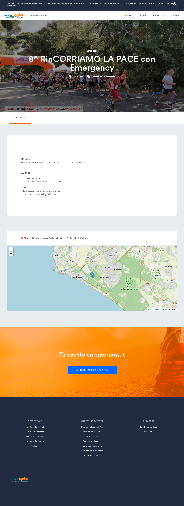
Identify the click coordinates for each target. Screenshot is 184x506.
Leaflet (150, 310)
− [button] (11, 254)
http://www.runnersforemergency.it (41, 191)
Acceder (176, 15)
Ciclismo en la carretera (92, 451)
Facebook (148, 432)
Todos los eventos (92, 455)
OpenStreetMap (161, 310)
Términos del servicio (35, 427)
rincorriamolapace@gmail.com (38, 194)
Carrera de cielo (92, 436)
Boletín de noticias (148, 427)
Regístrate (158, 15)
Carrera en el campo (92, 441)
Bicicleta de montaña (91, 432)
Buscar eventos (39, 15)
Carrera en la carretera (103, 76)
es (128, 15)
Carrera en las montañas (92, 427)
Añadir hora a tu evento (92, 370)
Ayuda (142, 15)
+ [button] (11, 249)
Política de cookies (35, 432)
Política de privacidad (35, 436)
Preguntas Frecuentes (35, 441)
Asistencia (35, 446)
